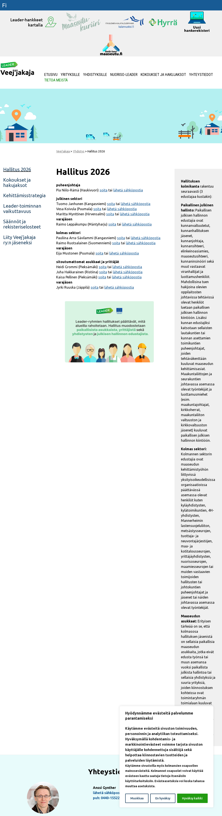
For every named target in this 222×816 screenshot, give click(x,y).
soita (103, 190)
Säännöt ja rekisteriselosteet (22, 224)
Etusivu (50, 74)
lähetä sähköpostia (128, 190)
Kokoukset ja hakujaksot (163, 74)
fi (4, 5)
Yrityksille (70, 74)
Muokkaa (137, 798)
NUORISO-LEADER (123, 74)
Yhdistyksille (95, 74)
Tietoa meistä (56, 80)
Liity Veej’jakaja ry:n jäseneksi (19, 239)
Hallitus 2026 (17, 169)
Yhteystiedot (201, 74)
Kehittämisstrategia (24, 195)
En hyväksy (162, 798)
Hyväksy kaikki (192, 798)
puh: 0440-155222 (107, 798)
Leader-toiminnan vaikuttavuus (22, 208)
